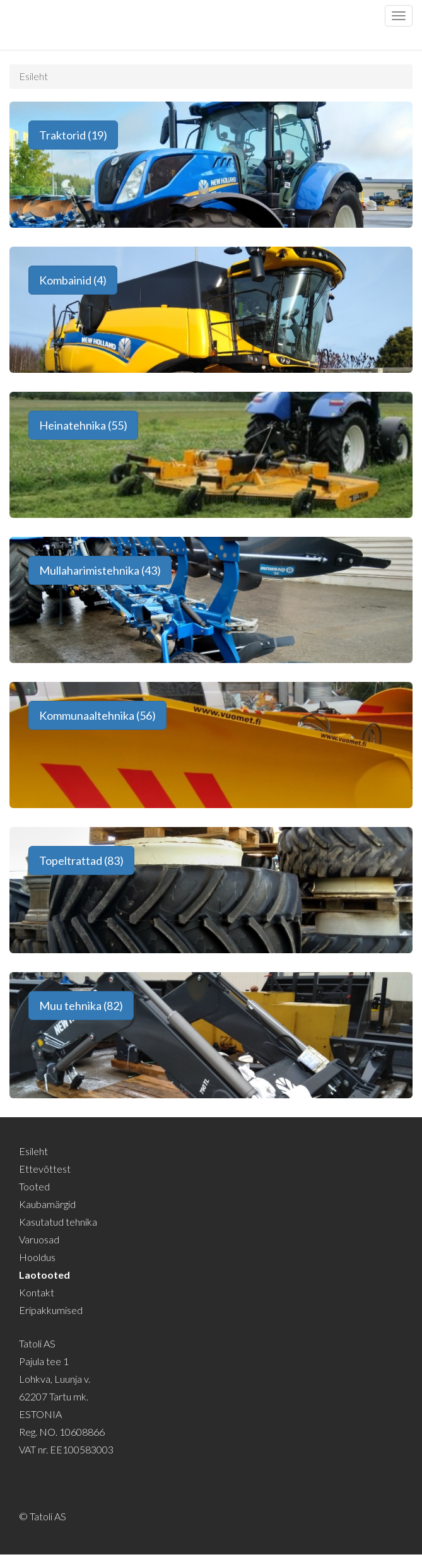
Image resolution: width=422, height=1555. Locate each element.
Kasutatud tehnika (58, 1222)
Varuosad (39, 1239)
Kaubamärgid (47, 1204)
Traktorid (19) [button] (73, 135)
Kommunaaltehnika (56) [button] (97, 715)
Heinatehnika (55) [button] (83, 425)
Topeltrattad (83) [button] (81, 860)
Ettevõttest (45, 1169)
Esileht (33, 76)
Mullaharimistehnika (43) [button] (100, 570)
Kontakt (36, 1292)
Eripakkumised (51, 1310)
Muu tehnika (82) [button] (81, 1005)
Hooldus (37, 1257)
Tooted (34, 1186)
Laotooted (44, 1275)
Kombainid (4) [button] (73, 280)
